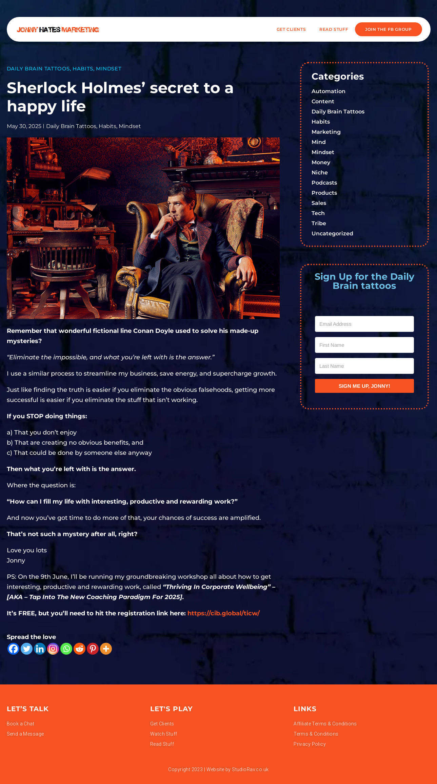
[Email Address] (364, 324)
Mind (319, 142)
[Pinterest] (93, 649)
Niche (320, 172)
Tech (318, 213)
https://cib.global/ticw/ (223, 613)
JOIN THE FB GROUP (388, 29)
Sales (319, 203)
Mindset (108, 68)
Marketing (326, 132)
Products (324, 193)
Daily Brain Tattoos (38, 68)
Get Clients (291, 29)
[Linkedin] (40, 649)
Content (323, 101)
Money (321, 162)
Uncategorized (332, 233)
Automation (328, 91)
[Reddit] (79, 649)
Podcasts (324, 182)
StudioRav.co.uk (250, 769)
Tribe (319, 223)
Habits (83, 68)
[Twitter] (27, 649)
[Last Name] (364, 366)
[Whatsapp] (66, 649)
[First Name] (364, 345)
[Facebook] (13, 649)
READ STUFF (333, 29)
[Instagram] (53, 649)
